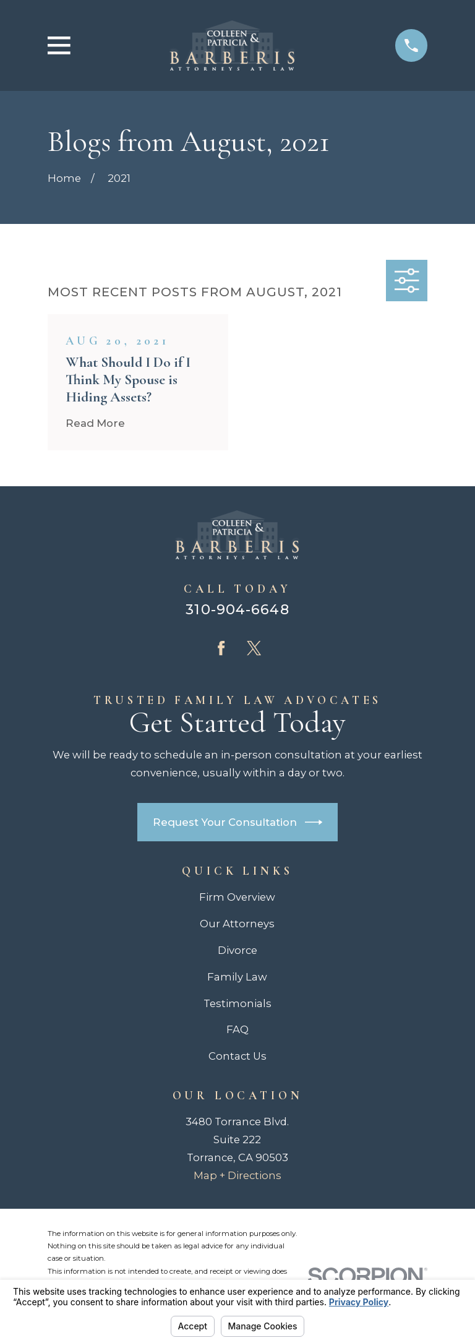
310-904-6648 (237, 609)
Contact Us (237, 1056)
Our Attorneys (237, 923)
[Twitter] (254, 648)
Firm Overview (237, 897)
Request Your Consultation (238, 822)
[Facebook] (221, 648)
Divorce (237, 950)
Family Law (237, 977)
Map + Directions (237, 1175)
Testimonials (237, 1003)
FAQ (237, 1029)
